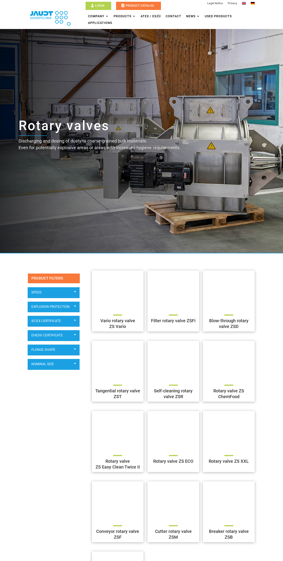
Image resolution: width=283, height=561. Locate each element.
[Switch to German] (253, 4)
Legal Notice (215, 3)
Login (99, 5)
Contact (173, 16)
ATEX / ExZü (151, 16)
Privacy (232, 3)
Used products (218, 16)
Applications (100, 23)
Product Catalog (140, 5)
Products (122, 16)
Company (96, 16)
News (190, 16)
